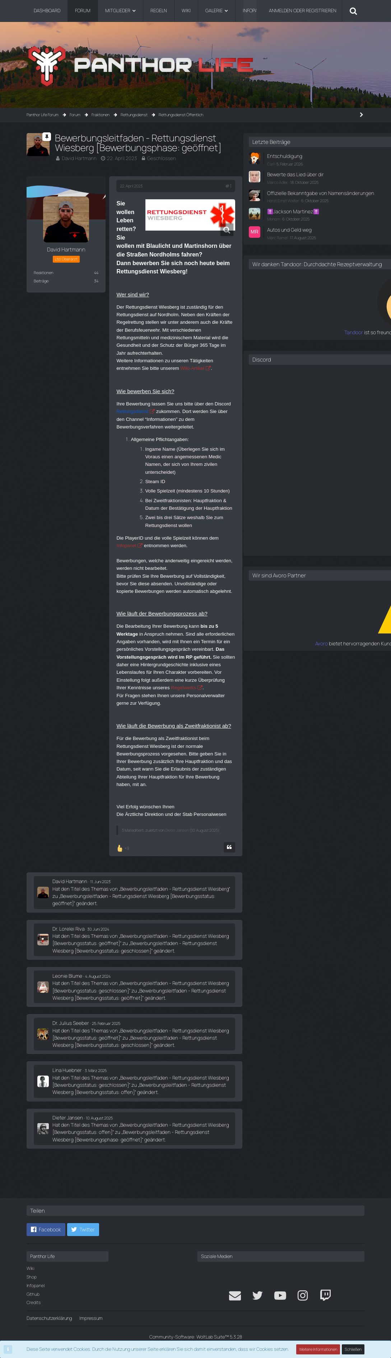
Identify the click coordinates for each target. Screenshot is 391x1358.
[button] (46, 1229)
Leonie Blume (66, 1020)
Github (33, 1294)
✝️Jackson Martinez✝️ (290, 215)
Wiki (30, 1269)
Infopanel (36, 1285)
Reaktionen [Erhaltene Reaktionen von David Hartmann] (43, 271)
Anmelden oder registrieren (302, 10)
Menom (272, 222)
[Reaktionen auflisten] (123, 895)
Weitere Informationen (318, 1349)
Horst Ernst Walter (282, 205)
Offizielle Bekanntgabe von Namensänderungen (293, 194)
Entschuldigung (282, 156)
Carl (269, 162)
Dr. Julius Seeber (69, 1066)
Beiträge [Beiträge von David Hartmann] (41, 280)
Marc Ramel (276, 239)
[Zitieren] (215, 895)
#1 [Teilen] (214, 185)
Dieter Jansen (177, 872)
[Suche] (353, 11)
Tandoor (257, 341)
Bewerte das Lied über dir (291, 173)
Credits (34, 1303)
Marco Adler (276, 180)
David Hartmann (78, 158)
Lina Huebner (65, 1112)
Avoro (260, 651)
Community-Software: (195, 1337)
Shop (32, 1277)
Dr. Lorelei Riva (67, 975)
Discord (260, 368)
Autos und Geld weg (286, 232)
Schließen (353, 1349)
